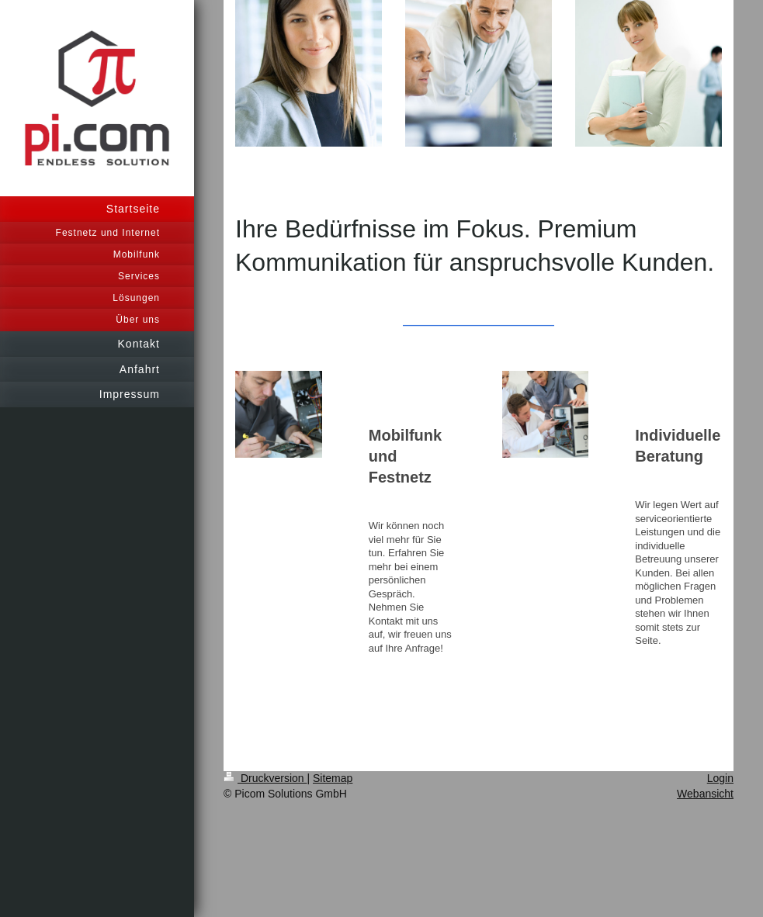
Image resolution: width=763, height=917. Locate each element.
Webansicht (705, 793)
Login (720, 778)
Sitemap (332, 778)
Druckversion (265, 778)
